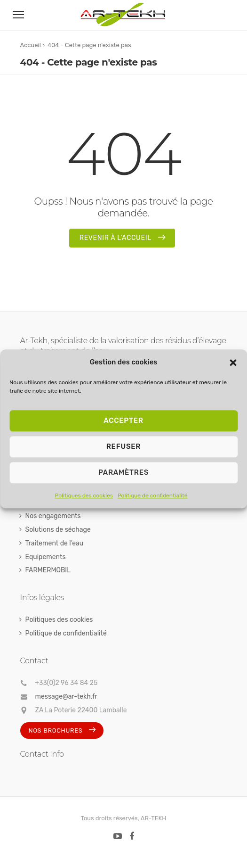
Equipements (45, 557)
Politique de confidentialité (153, 495)
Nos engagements (53, 516)
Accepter (123, 420)
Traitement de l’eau (54, 543)
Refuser (123, 446)
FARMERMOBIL (48, 570)
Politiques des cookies (84, 495)
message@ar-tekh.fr (66, 697)
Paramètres (123, 472)
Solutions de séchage (58, 530)
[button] (233, 362)
